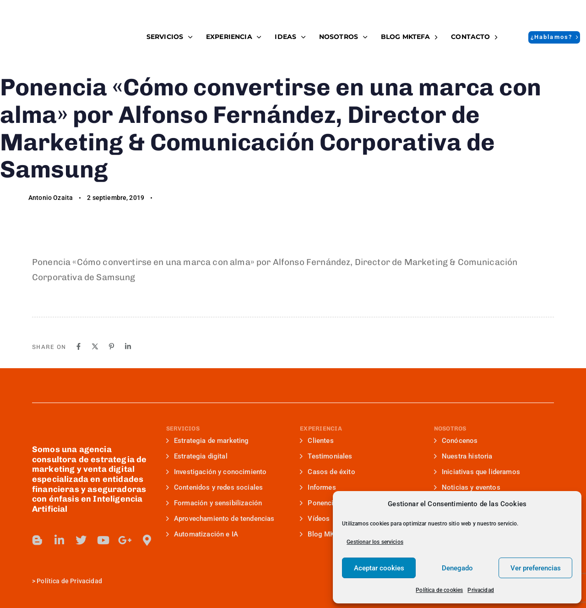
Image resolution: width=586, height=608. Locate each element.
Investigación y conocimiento (216, 472)
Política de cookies (439, 590)
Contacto (474, 37)
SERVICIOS (169, 37)
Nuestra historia (463, 456)
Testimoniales (326, 456)
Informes (318, 487)
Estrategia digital (197, 456)
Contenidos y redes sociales (214, 487)
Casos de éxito (327, 472)
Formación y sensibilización (214, 503)
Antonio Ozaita (50, 197)
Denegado (457, 568)
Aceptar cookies (379, 568)
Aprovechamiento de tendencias (220, 518)
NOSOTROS (343, 37)
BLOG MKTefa (409, 37)
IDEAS (290, 37)
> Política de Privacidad (67, 581)
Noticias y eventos (467, 487)
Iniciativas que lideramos (477, 472)
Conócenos (456, 441)
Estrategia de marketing (207, 441)
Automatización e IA (202, 534)
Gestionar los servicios (375, 542)
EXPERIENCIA (233, 37)
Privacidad (480, 590)
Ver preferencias (535, 568)
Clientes (317, 441)
